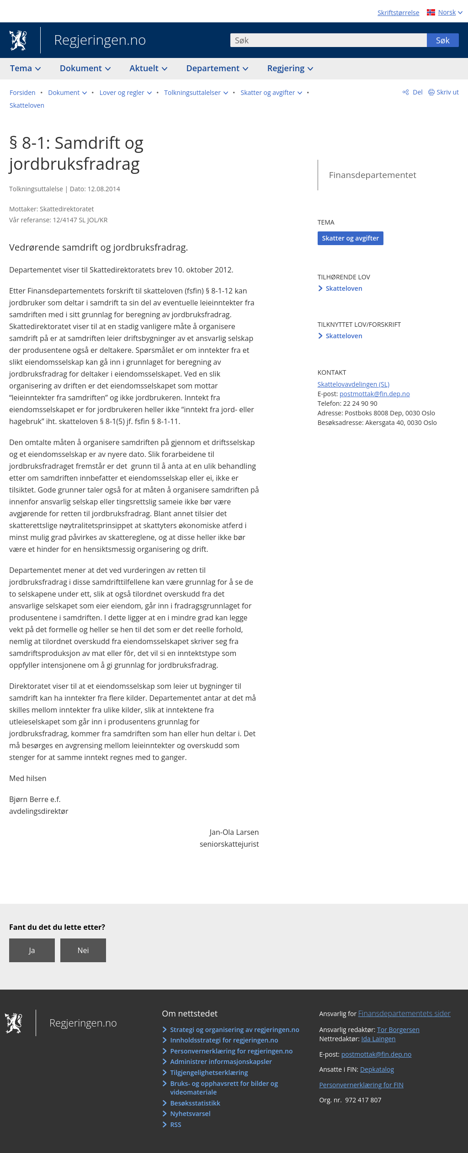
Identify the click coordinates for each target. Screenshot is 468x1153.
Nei (83, 950)
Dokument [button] (82, 68)
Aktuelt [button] (145, 68)
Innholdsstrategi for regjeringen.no (224, 1040)
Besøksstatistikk (195, 1103)
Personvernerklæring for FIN (361, 1084)
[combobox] (328, 40)
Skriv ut (448, 92)
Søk (443, 40)
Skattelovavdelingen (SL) (353, 384)
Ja (32, 950)
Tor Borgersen (398, 1029)
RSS (175, 1124)
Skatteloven (344, 288)
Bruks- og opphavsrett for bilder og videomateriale (224, 1088)
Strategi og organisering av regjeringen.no (234, 1029)
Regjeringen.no (93, 40)
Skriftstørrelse (398, 12)
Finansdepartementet (372, 175)
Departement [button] (214, 68)
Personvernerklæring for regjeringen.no (231, 1051)
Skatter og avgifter (350, 238)
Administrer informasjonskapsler (221, 1061)
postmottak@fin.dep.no (375, 393)
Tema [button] (22, 68)
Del (417, 92)
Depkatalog (377, 1069)
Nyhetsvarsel (190, 1113)
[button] (67, 92)
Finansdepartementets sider (404, 1013)
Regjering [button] (287, 68)
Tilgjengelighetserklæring (209, 1072)
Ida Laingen (379, 1038)
